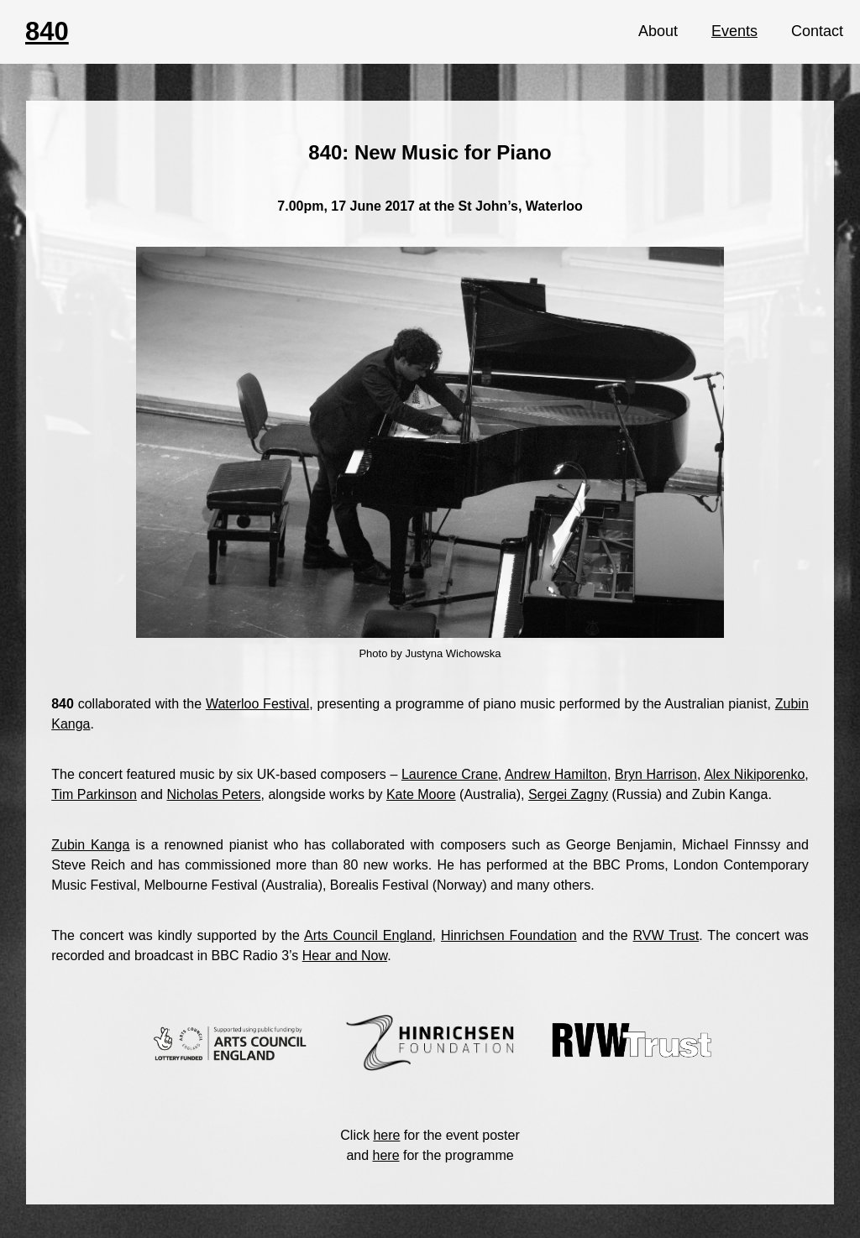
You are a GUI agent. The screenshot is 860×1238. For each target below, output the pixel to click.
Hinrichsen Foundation (509, 935)
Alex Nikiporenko (754, 774)
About (658, 31)
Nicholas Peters (213, 794)
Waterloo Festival (257, 704)
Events (734, 31)
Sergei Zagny (568, 794)
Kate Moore (421, 794)
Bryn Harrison (656, 774)
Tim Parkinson (94, 794)
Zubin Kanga (90, 845)
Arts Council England (368, 935)
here (386, 1135)
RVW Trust (666, 935)
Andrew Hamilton (556, 774)
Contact (817, 31)
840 (47, 31)
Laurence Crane (449, 774)
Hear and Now (344, 955)
